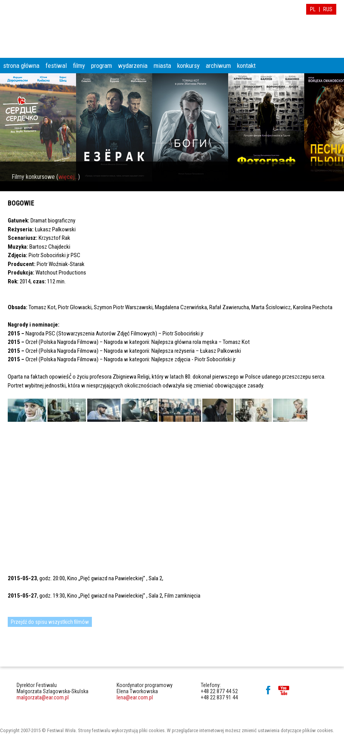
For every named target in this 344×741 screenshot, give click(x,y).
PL (312, 9)
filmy (79, 65)
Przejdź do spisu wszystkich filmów (50, 622)
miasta (162, 65)
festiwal (56, 65)
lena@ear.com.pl (135, 697)
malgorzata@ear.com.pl (43, 697)
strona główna (21, 65)
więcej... (68, 176)
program (101, 65)
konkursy (188, 65)
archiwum (218, 65)
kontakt (246, 65)
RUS (327, 9)
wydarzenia (132, 65)
